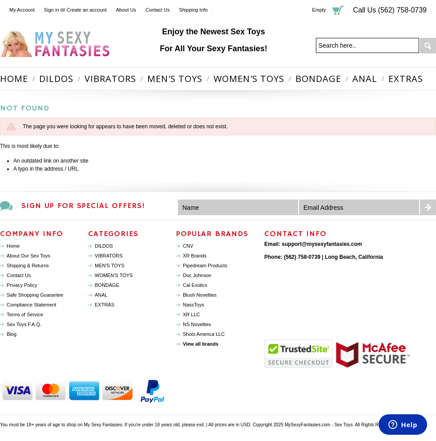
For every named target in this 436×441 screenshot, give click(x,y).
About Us (126, 9)
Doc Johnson (197, 275)
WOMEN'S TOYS (249, 79)
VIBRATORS (110, 79)
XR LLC (191, 314)
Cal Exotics (195, 285)
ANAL (364, 79)
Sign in (51, 9)
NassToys (193, 304)
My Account (22, 9)
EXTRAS (405, 79)
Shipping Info (193, 9)
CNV (188, 246)
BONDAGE (318, 79)
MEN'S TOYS (174, 79)
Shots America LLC (204, 334)
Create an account (87, 9)
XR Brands (194, 255)
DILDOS (56, 79)
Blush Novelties (200, 295)
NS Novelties (197, 324)
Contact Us (157, 9)
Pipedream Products (205, 265)
